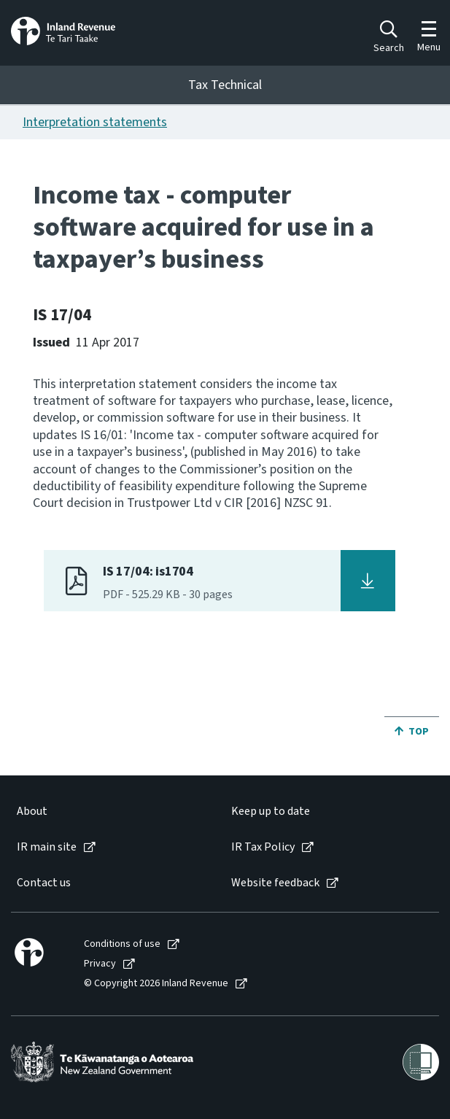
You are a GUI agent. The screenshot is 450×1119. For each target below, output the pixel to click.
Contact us (44, 883)
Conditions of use (122, 944)
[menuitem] (109, 811)
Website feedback (275, 883)
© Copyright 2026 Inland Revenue (156, 983)
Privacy (100, 964)
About (32, 811)
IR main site (47, 847)
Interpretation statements (95, 122)
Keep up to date (270, 811)
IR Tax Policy (263, 847)
